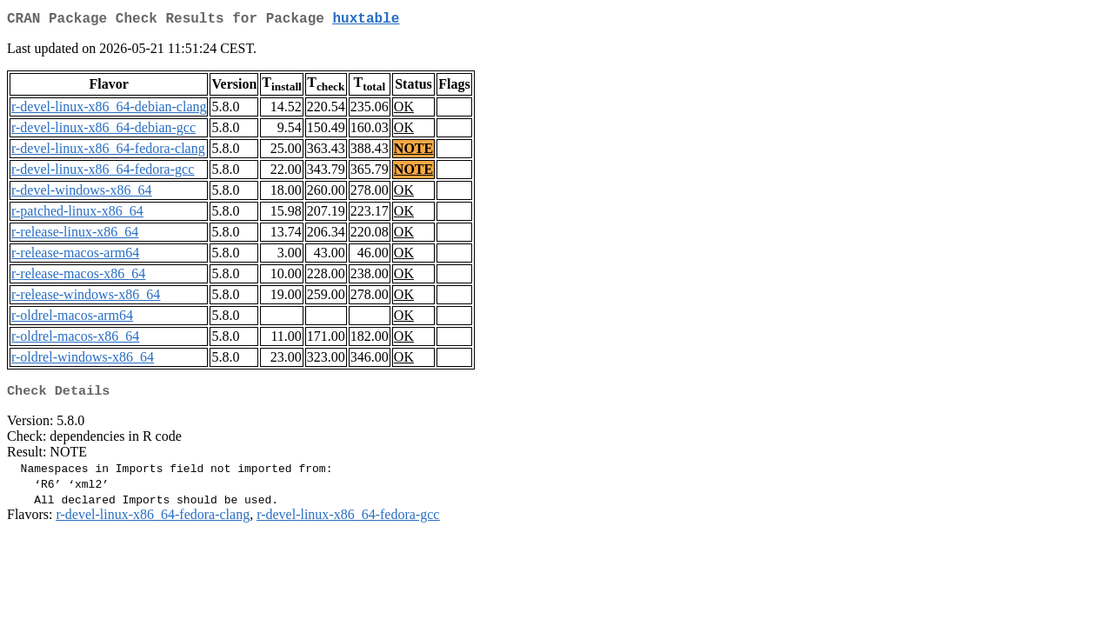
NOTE (413, 151)
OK (404, 110)
